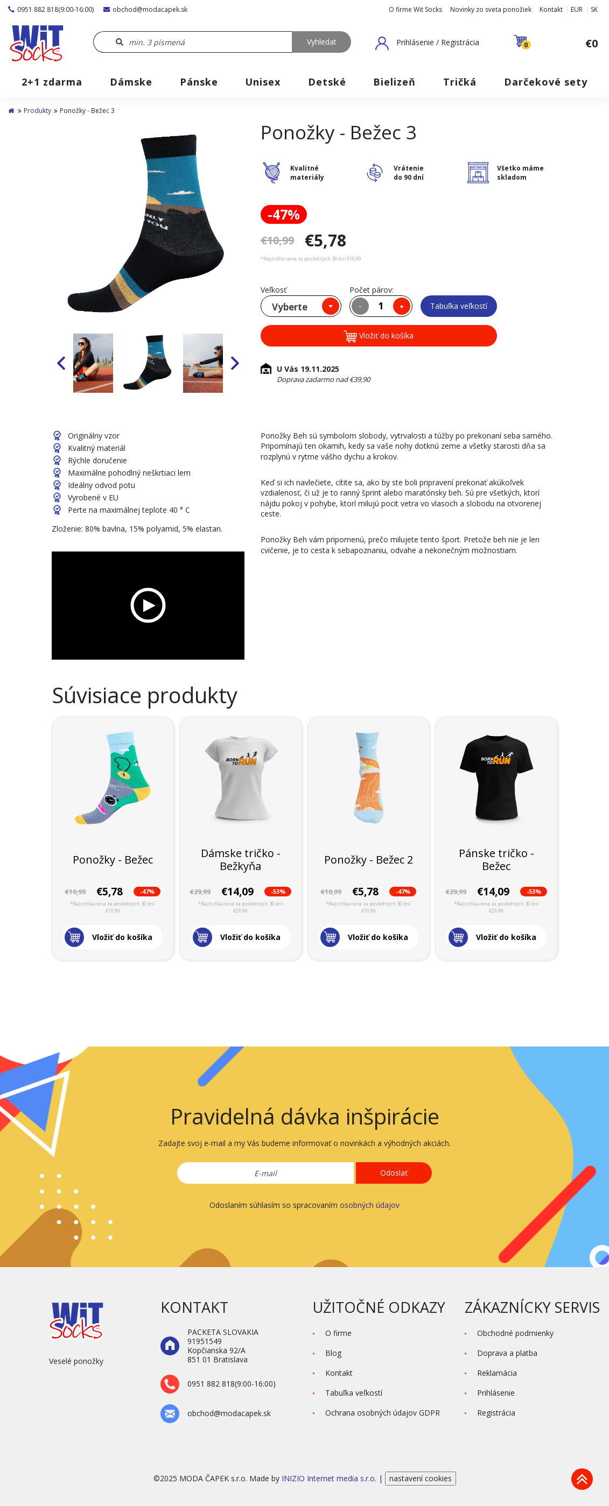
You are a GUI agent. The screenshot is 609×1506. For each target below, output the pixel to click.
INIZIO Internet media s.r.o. (330, 1478)
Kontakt (551, 9)
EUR (577, 9)
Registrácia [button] (496, 1413)
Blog (333, 1353)
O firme (338, 1333)
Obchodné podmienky (515, 1333)
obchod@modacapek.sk (145, 9)
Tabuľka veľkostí (458, 306)
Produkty (37, 110)
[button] (427, 43)
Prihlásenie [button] (496, 1393)
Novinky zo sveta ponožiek (490, 9)
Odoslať (394, 1173)
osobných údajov (370, 1205)
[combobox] (301, 306)
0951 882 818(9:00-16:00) (51, 9)
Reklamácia (497, 1373)
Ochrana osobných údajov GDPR (382, 1413)
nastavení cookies (420, 1478)
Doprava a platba (507, 1353)
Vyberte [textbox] (289, 307)
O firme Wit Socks (415, 9)
